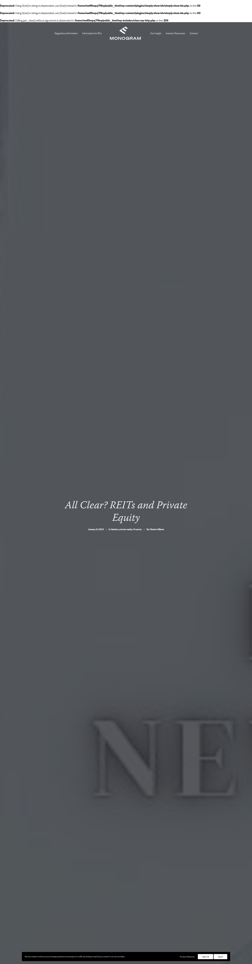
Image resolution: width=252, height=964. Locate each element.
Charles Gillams (157, 496)
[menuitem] (66, 33)
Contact (194, 33)
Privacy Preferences (187, 956)
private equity (125, 496)
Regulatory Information (66, 33)
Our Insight (155, 33)
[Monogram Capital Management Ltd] (126, 33)
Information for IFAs (92, 33)
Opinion (114, 496)
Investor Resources (175, 33)
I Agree (220, 956)
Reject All (205, 956)
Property (137, 496)
